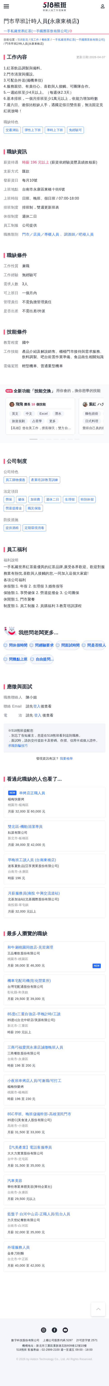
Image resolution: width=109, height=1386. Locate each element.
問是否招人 (96, 645)
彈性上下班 (33, 130)
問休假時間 (18, 645)
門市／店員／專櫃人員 (40, 234)
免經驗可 (75, 130)
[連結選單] (6, 6)
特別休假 (87, 499)
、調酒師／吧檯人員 (77, 234)
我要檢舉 (66, 758)
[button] (33, 439)
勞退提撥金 (14, 508)
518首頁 (23, 39)
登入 (37, 706)
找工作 (35, 39)
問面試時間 (70, 645)
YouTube (65, 1330)
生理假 (70, 499)
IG (43, 1330)
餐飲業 (46, 39)
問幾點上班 (18, 659)
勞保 (9, 499)
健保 (21, 499)
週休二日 (52, 499)
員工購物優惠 (15, 480)
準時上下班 (55, 130)
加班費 (35, 499)
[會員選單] (102, 6)
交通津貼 (12, 130)
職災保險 (34, 508)
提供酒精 (12, 528)
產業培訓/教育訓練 (44, 480)
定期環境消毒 (34, 528)
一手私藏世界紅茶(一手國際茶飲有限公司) (78, 39)
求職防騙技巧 (18, 745)
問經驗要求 (44, 645)
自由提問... (45, 659)
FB (54, 1330)
